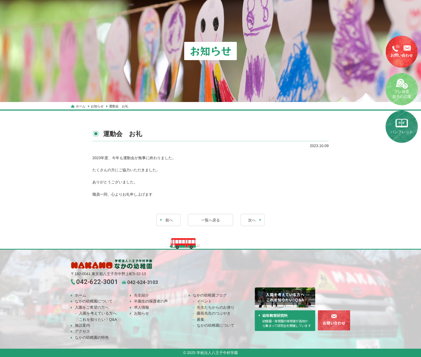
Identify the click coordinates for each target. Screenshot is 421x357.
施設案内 (82, 325)
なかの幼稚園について (93, 301)
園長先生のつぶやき (214, 313)
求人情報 (141, 307)
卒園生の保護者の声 (151, 301)
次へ (252, 220)
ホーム (80, 295)
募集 (200, 319)
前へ (168, 220)
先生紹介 (141, 295)
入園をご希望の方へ (92, 307)
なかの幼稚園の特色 (92, 337)
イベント (204, 301)
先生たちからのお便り (215, 307)
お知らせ (141, 313)
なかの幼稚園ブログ (210, 295)
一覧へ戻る (210, 220)
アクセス (82, 331)
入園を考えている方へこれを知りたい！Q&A (98, 316)
